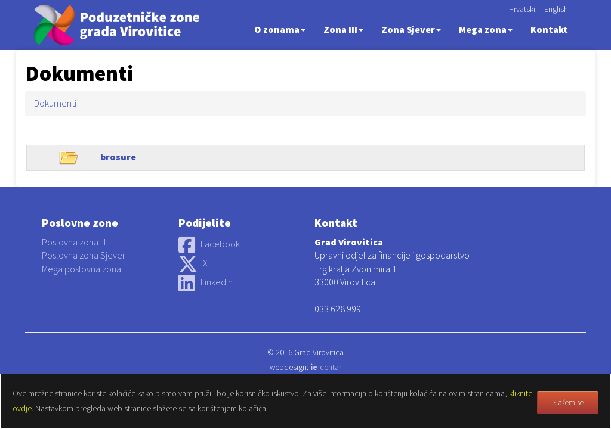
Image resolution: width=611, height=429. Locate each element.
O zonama (280, 29)
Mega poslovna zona (81, 269)
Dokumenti (55, 103)
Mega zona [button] (486, 29)
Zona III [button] (343, 29)
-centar (325, 367)
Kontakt (549, 29)
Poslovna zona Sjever (83, 255)
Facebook (209, 244)
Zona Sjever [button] (411, 29)
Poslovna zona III (74, 242)
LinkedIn (205, 282)
